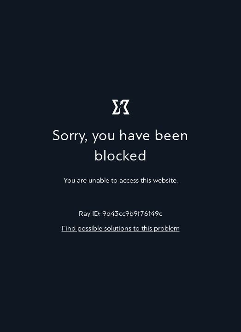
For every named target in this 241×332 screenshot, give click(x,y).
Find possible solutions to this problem (121, 228)
